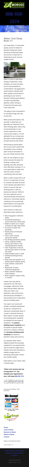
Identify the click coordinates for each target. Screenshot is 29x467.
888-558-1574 (19, 376)
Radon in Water (9, 434)
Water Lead (14, 450)
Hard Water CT (9, 445)
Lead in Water (8, 430)
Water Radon (17, 453)
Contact (6, 437)
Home (6, 427)
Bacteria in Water (10, 432)
